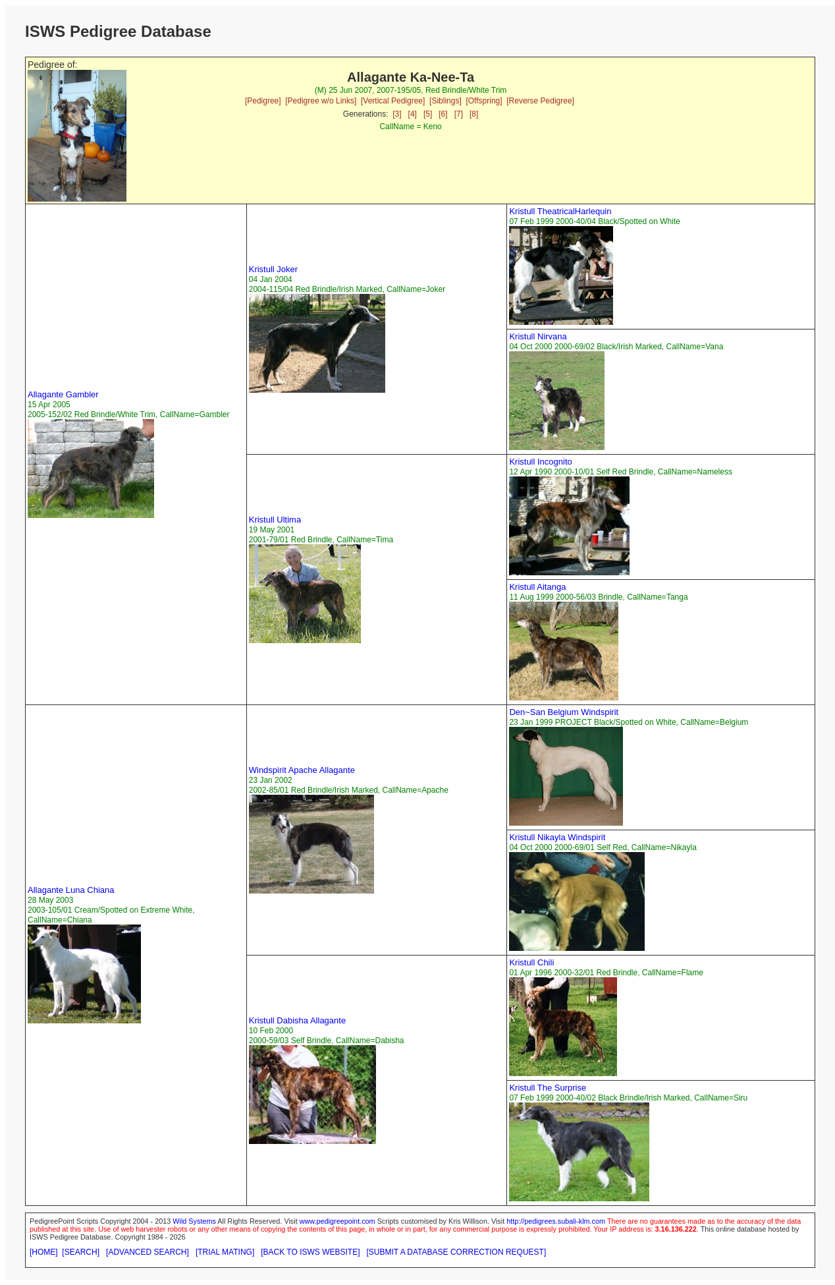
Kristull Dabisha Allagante (297, 1020)
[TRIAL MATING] (225, 1252)
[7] (458, 114)
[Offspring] (484, 100)
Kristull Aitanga (537, 587)
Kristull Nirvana (537, 336)
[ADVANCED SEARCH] (147, 1252)
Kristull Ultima (275, 520)
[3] (396, 114)
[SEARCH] (80, 1252)
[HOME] (44, 1252)
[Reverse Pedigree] (540, 100)
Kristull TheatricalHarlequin (560, 211)
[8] (474, 114)
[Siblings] (445, 100)
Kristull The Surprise (547, 1088)
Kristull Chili (531, 962)
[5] (427, 114)
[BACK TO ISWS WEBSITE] (310, 1252)
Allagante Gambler (63, 394)
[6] (443, 114)
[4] (412, 114)
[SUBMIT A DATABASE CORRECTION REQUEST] (457, 1252)
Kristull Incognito (540, 462)
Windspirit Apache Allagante (302, 770)
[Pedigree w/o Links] (320, 100)
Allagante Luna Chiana (71, 890)
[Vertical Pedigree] (393, 100)
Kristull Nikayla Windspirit (557, 837)
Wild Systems (194, 1221)
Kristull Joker (273, 269)
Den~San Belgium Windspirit (563, 712)
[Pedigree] (263, 100)
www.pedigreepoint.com (337, 1221)
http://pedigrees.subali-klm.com (555, 1221)
